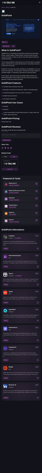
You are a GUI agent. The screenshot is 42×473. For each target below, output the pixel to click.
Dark (14, 156)
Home (2, 7)
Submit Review (6, 140)
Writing (7, 7)
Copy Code (9, 169)
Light (5, 156)
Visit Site (6, 46)
